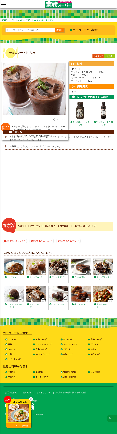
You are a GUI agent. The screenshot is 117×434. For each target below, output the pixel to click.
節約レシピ (95, 354)
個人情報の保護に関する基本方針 (71, 392)
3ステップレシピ (43, 354)
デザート (29, 20)
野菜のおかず (96, 339)
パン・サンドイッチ (44, 344)
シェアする (59, 119)
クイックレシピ (14, 359)
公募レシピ (12, 354)
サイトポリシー (44, 392)
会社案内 (27, 392)
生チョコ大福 (79, 304)
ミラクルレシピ (16, 20)
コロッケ (11, 349)
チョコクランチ (58, 277)
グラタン (94, 344)
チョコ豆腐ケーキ (81, 277)
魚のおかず (67, 339)
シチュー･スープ (70, 344)
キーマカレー (12, 277)
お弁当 (93, 349)
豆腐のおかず (41, 349)
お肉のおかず (41, 339)
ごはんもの (12, 339)
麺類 (10, 344)
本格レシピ (67, 354)
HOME (4, 20)
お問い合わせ (11, 392)
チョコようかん (58, 304)
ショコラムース (36, 277)
